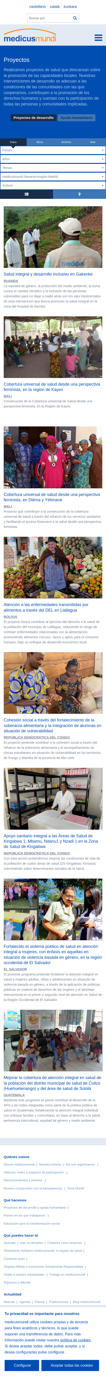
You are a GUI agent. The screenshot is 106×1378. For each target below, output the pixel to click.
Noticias (9, 1302)
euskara (70, 7)
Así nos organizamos (80, 1164)
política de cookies (75, 1340)
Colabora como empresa (64, 1243)
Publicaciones (59, 1302)
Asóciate (10, 1243)
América (66, 142)
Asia (92, 142)
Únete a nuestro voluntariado (24, 1274)
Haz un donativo (31, 1243)
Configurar (22, 1365)
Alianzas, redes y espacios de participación (34, 1172)
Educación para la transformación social (31, 1223)
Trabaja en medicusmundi (68, 1274)
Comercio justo (14, 1259)
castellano (37, 7)
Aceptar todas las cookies (72, 1365)
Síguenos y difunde (17, 1282)
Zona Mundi (75, 1188)
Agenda (24, 1302)
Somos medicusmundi (19, 1164)
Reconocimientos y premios (23, 1180)
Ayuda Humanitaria (77, 118)
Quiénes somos (17, 1157)
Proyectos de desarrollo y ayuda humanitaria (35, 1207)
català (55, 7)
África (39, 142)
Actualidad (13, 1294)
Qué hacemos (15, 1200)
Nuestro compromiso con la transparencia (33, 1188)
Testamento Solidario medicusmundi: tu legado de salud (43, 1250)
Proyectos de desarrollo (34, 118)
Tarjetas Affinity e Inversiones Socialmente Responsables (43, 1266)
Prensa (40, 1302)
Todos (13, 142)
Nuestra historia (50, 1164)
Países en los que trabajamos (24, 1215)
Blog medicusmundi (86, 1302)
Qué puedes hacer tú (21, 1235)
